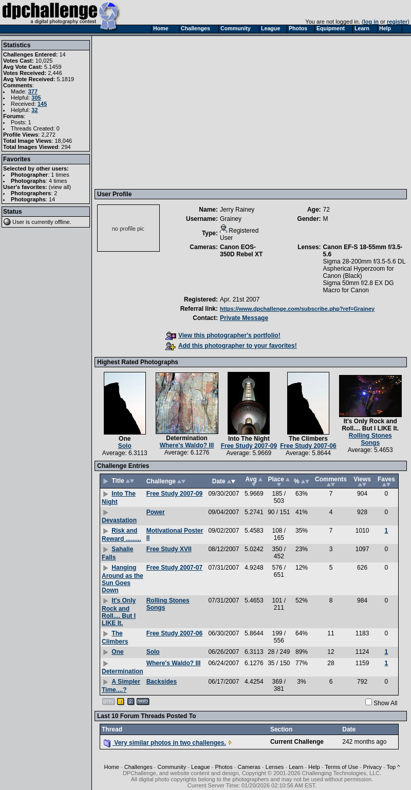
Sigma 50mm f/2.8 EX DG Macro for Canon (358, 286)
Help (314, 767)
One (124, 438)
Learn (296, 767)
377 (33, 91)
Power (155, 512)
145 (42, 104)
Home (111, 767)
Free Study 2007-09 (249, 445)
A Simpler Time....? (121, 685)
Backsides (161, 681)
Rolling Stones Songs (370, 439)
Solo (125, 445)
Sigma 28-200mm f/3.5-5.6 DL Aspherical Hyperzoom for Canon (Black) (364, 268)
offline (62, 222)
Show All (385, 703)
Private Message (244, 318)
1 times (60, 175)
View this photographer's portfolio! (223, 335)
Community (172, 767)
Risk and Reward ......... (121, 534)
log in (371, 21)
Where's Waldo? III (187, 445)
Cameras (248, 767)
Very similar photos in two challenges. (165, 742)
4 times (58, 181)
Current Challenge (297, 741)
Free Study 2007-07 (174, 567)
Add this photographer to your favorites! (231, 345)
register (397, 21)
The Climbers (308, 438)
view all (60, 187)
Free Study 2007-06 (308, 445)
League (200, 767)
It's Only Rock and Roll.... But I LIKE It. (370, 425)
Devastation (119, 520)
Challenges (138, 767)
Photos (223, 767)
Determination (187, 438)
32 (34, 110)
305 (36, 98)
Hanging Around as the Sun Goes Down (122, 579)
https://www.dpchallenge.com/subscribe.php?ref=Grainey (297, 309)
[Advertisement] (252, 112)
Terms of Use (341, 767)
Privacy (372, 767)
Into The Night (249, 438)
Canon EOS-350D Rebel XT (241, 250)
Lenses (275, 767)
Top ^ (393, 767)
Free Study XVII (169, 549)
